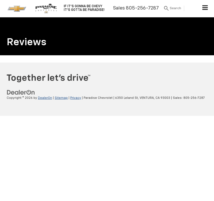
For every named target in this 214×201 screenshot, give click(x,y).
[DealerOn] (21, 92)
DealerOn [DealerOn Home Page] (45, 97)
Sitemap (61, 97)
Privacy (75, 97)
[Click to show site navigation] (205, 8)
